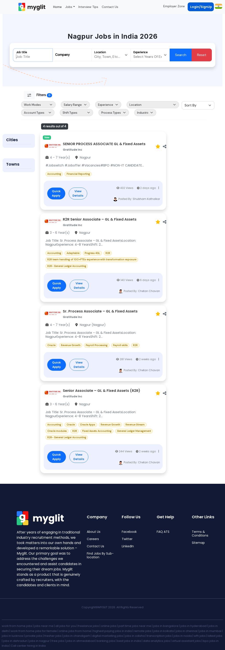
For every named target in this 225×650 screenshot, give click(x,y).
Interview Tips (88, 7)
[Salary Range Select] (75, 104)
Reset (201, 55)
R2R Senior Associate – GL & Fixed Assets (99, 219)
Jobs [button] (68, 7)
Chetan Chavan (149, 291)
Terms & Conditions (200, 533)
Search (180, 55)
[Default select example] (38, 104)
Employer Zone (174, 6)
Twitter (127, 539)
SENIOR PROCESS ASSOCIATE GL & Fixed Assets (104, 144)
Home (57, 7)
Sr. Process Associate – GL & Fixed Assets (100, 311)
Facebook (129, 532)
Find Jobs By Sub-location (100, 555)
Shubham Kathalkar (146, 199)
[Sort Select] (198, 105)
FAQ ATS (163, 532)
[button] (218, 6)
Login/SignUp (201, 7)
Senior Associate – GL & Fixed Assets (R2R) (101, 391)
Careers (93, 539)
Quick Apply (56, 193)
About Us (93, 532)
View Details (78, 193)
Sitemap (198, 543)
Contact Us (110, 7)
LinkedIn (128, 546)
